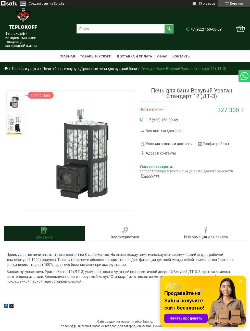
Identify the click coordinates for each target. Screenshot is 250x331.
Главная (67, 56)
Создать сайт (38, 3)
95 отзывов (206, 3)
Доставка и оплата (134, 56)
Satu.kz (147, 321)
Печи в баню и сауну (60, 69)
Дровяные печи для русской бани (108, 69)
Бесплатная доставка (164, 131)
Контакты (181, 56)
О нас (162, 56)
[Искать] (169, 29)
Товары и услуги (95, 56)
